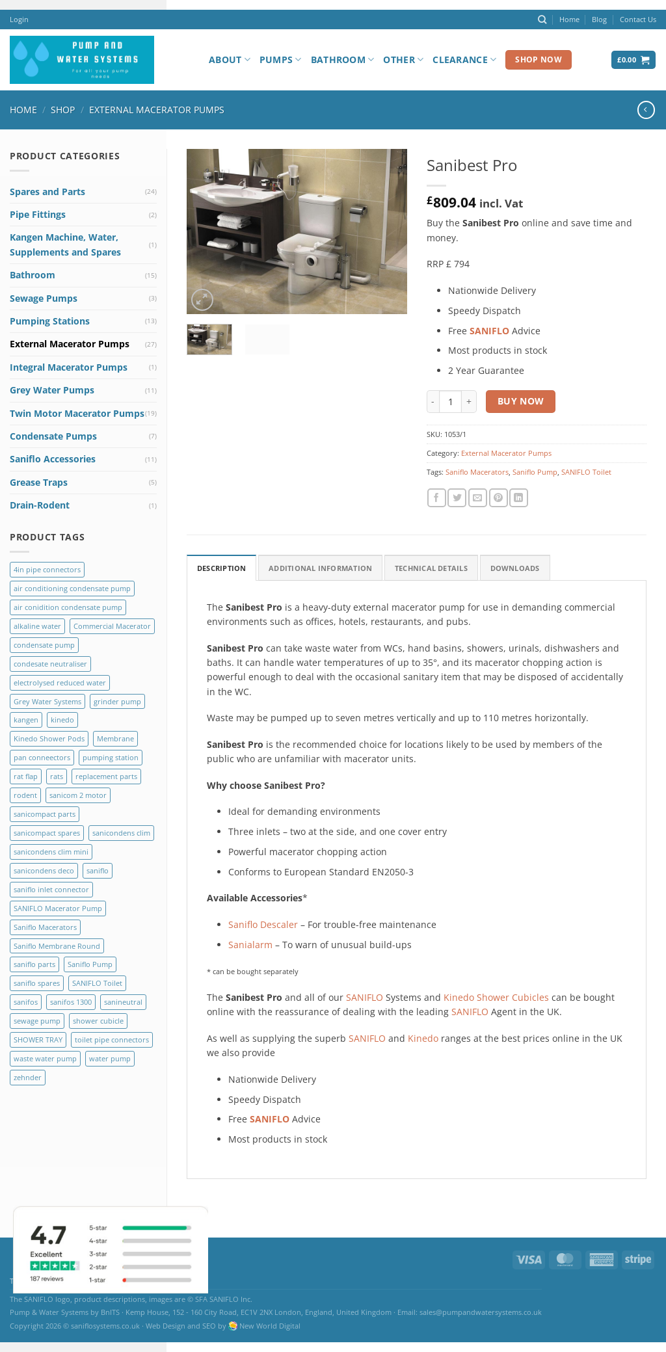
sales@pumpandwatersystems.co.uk (481, 1312)
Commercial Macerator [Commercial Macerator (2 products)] (112, 626)
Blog (599, 19)
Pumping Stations (50, 321)
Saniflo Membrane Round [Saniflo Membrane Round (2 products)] (57, 946)
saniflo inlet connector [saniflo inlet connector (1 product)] (51, 889)
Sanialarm (250, 944)
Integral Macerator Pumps (68, 367)
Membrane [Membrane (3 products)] (115, 738)
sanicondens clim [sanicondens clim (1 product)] (121, 833)
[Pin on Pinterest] (498, 497)
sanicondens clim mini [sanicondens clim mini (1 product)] (51, 851)
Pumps (281, 59)
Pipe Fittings (38, 214)
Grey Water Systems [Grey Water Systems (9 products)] (47, 701)
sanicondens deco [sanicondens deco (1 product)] (44, 870)
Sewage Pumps (43, 298)
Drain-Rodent (40, 505)
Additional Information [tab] (320, 568)
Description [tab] (221, 568)
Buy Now (521, 401)
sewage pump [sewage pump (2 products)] (37, 1021)
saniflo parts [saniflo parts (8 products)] (34, 964)
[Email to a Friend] (477, 497)
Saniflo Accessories (53, 459)
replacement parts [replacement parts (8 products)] (106, 776)
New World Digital (269, 1326)
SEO (209, 1326)
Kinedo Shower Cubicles (496, 997)
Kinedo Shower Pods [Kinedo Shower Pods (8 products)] (49, 738)
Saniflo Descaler (263, 924)
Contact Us (638, 19)
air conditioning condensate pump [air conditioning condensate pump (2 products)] (72, 588)
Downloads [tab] (515, 568)
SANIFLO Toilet (586, 472)
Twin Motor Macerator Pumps (77, 413)
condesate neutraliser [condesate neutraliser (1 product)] (50, 664)
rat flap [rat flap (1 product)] (26, 776)
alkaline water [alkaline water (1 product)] (37, 626)
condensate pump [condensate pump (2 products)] (44, 645)
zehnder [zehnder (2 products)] (28, 1077)
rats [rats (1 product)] (56, 776)
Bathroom (343, 59)
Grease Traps (39, 482)
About (229, 59)
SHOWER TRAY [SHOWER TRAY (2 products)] (38, 1039)
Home (569, 19)
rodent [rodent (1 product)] (25, 795)
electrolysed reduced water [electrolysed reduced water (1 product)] (60, 682)
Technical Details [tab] (431, 568)
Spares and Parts (47, 191)
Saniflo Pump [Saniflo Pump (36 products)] (90, 964)
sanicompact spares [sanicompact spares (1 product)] (47, 833)
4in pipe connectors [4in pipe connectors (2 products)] (47, 569)
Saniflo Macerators (477, 472)
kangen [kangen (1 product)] (26, 719)
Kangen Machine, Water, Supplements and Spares (65, 244)
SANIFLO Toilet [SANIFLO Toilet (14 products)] (97, 983)
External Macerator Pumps (156, 109)
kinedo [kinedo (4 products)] (62, 719)
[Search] (542, 19)
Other (403, 59)
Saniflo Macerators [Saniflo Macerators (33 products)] (45, 927)
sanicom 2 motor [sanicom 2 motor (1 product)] (78, 795)
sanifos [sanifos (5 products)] (26, 1002)
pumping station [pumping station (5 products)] (111, 757)
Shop (63, 109)
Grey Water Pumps (52, 390)
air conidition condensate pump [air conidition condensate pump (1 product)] (68, 607)
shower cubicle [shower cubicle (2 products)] (98, 1021)
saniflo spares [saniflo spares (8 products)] (37, 983)
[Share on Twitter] (456, 497)
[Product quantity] (450, 401)
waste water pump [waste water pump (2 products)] (45, 1058)
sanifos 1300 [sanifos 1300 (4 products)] (71, 1002)
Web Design (165, 1326)
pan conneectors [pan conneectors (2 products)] (42, 757)
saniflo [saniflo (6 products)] (98, 870)
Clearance (464, 59)
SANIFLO (364, 997)
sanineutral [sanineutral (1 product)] (123, 1002)
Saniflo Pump (535, 472)
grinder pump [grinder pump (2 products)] (117, 701)
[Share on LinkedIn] (518, 497)
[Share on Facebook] (436, 497)
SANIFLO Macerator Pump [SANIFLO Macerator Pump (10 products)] (58, 908)
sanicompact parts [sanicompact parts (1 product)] (44, 814)
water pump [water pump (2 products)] (110, 1058)
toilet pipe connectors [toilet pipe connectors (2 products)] (112, 1039)
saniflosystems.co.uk (105, 1326)
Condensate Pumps (53, 436)
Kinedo (423, 1038)
